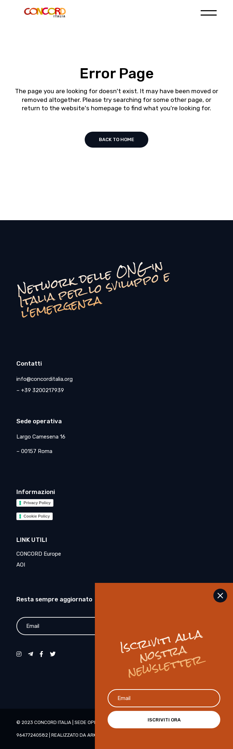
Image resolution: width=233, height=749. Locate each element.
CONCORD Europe (38, 554)
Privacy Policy (37, 503)
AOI (20, 564)
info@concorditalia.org (44, 379)
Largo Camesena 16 (40, 436)
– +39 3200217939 (40, 390)
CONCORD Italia (52, 722)
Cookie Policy (37, 516)
